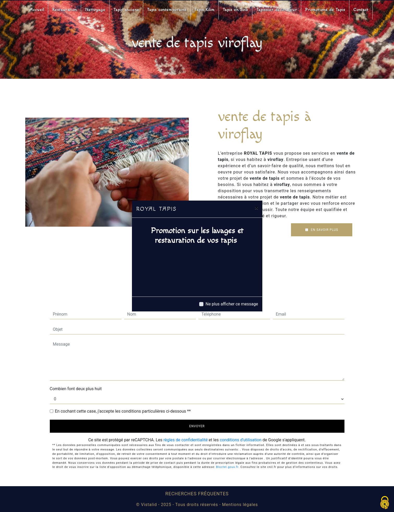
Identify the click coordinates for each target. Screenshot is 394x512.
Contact (360, 9)
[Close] (256, 208)
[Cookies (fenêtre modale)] (385, 503)
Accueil (37, 9)
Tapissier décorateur (276, 9)
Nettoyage (95, 9)
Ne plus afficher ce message (231, 304)
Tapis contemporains (166, 9)
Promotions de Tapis (325, 9)
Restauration (64, 9)
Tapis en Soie (235, 9)
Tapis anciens (126, 9)
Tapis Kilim (205, 9)
